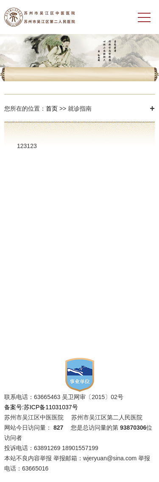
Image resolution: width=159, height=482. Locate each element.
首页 (52, 108)
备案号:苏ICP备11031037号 (41, 407)
